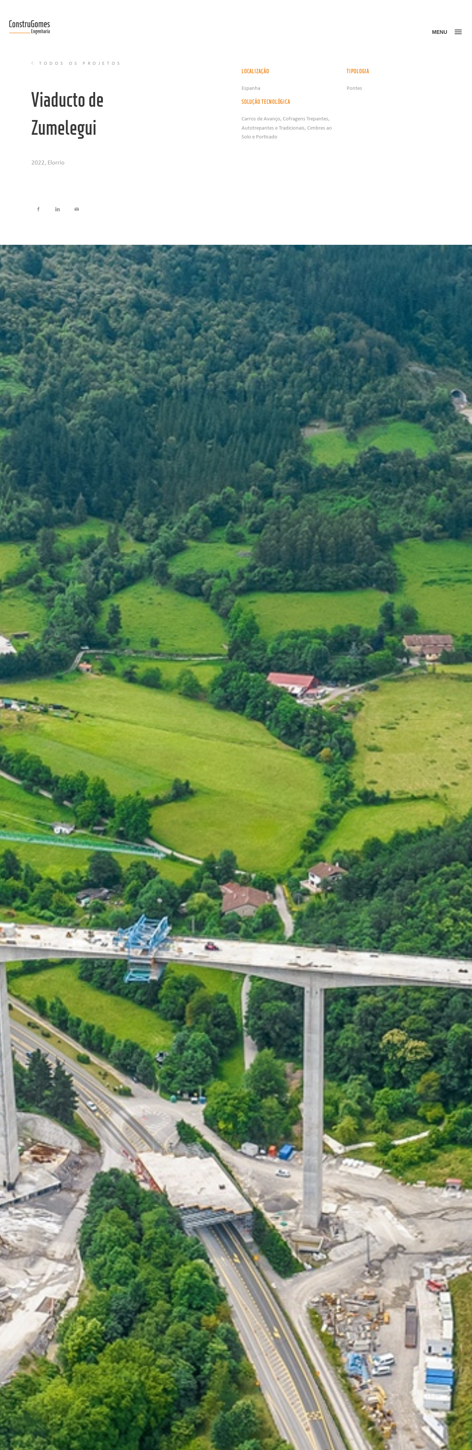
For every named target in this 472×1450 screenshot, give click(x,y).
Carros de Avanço (261, 118)
